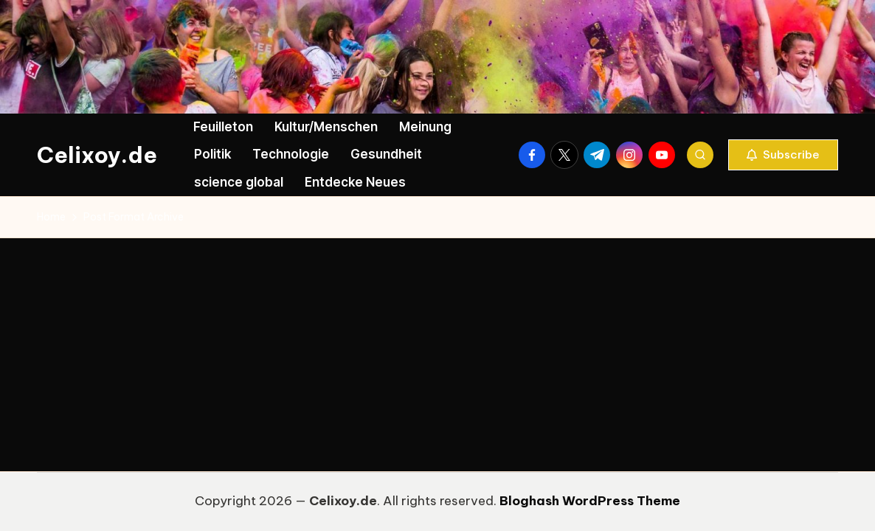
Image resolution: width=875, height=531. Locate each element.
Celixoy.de (97, 155)
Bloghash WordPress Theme (589, 501)
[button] (783, 154)
